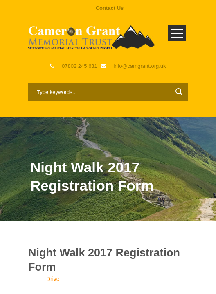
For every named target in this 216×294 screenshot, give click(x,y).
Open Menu (177, 33)
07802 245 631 (79, 66)
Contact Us (110, 8)
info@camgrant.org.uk (139, 66)
